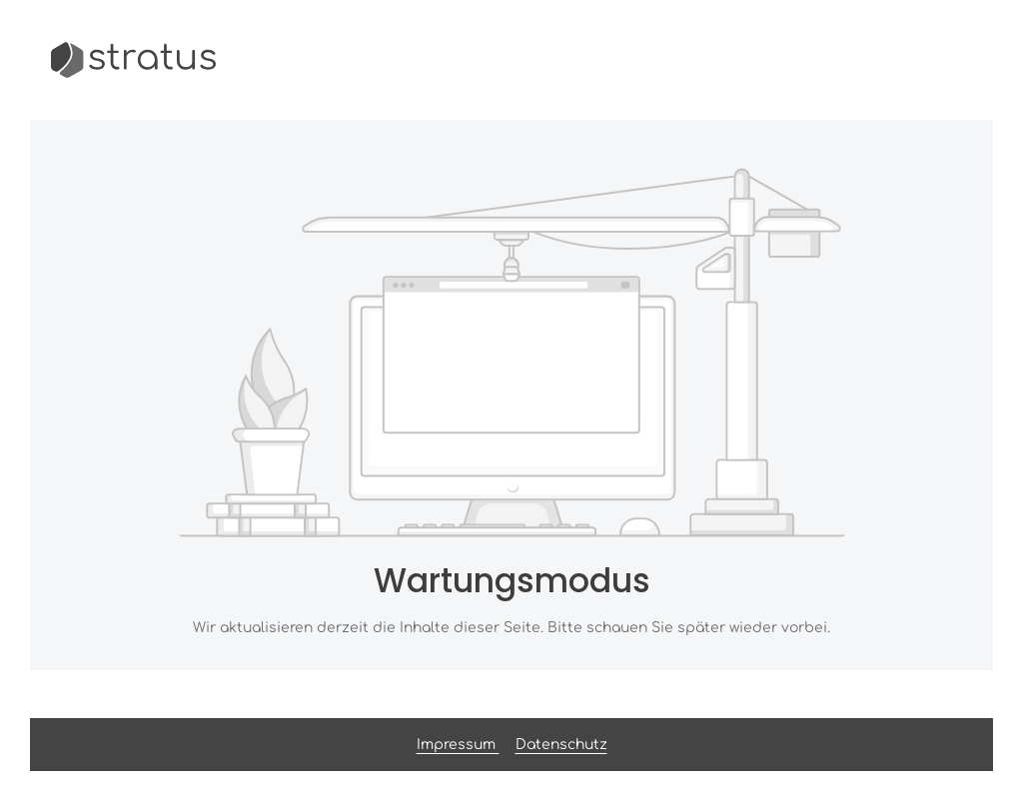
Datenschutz (561, 744)
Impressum (458, 744)
